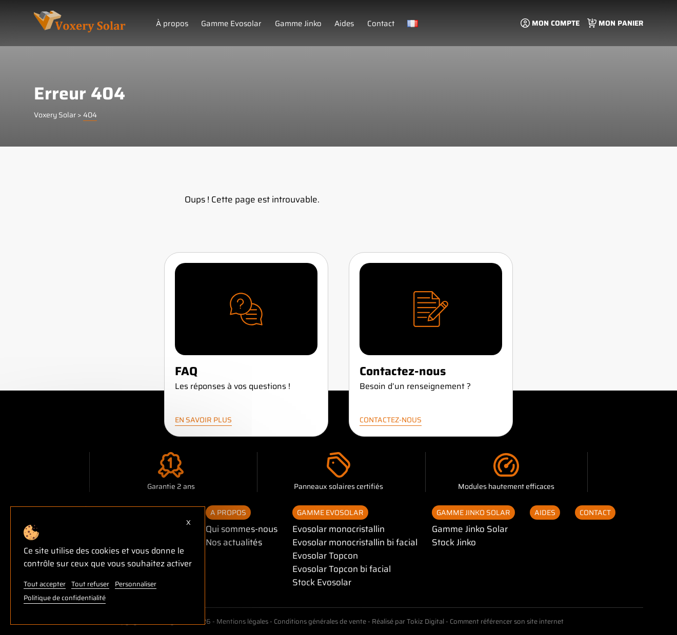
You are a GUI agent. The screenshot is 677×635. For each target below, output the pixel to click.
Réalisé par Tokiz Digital (407, 621)
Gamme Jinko (296, 23)
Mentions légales (241, 621)
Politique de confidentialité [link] (65, 597)
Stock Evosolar (322, 582)
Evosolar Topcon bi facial (342, 569)
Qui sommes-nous (242, 529)
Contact (379, 23)
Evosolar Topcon (325, 555)
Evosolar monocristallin (339, 529)
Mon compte (556, 23)
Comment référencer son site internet (506, 621)
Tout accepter (44, 584)
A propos (228, 512)
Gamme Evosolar (230, 23)
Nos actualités (234, 542)
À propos (172, 23)
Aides (343, 23)
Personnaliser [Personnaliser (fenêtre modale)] (134, 584)
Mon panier (621, 23)
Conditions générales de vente (319, 621)
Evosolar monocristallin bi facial (356, 542)
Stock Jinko (455, 542)
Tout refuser (89, 584)
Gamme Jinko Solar (474, 512)
